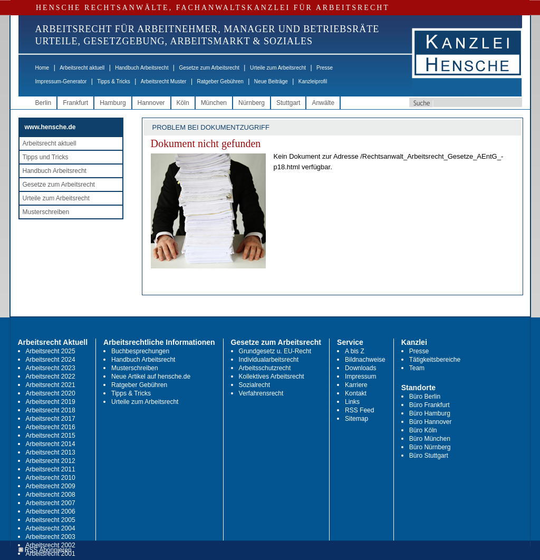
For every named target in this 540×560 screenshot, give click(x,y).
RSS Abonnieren (45, 550)
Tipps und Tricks (46, 157)
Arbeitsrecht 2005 (50, 520)
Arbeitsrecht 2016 (50, 427)
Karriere (356, 385)
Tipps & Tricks (113, 81)
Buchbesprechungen (140, 351)
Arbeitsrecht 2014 (50, 444)
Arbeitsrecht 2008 (50, 494)
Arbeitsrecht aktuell (82, 68)
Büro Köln (423, 430)
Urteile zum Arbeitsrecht (278, 68)
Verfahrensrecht (261, 393)
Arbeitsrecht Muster (164, 81)
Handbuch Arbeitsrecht (141, 68)
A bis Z (354, 351)
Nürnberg (251, 103)
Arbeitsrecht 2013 (50, 452)
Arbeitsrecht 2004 (50, 528)
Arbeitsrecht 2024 (50, 359)
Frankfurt (75, 103)
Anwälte (323, 103)
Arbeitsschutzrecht (265, 368)
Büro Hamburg (429, 413)
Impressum (360, 376)
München (214, 103)
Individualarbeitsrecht (268, 359)
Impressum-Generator (61, 81)
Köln (183, 103)
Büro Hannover (430, 422)
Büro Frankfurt (429, 405)
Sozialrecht (254, 385)
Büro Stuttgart (428, 455)
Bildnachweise (365, 359)
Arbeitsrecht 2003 (50, 536)
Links (352, 401)
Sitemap (356, 418)
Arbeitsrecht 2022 (50, 376)
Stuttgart (288, 103)
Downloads (360, 368)
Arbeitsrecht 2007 (50, 503)
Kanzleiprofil (312, 81)
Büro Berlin (424, 396)
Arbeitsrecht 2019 (50, 401)
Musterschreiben (46, 212)
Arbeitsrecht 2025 (50, 351)
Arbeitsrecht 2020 (50, 393)
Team (417, 368)
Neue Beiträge (271, 81)
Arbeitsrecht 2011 (50, 469)
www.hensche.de (50, 127)
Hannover (151, 103)
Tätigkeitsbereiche (434, 359)
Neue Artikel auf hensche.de (150, 376)
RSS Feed (359, 410)
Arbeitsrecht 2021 (50, 385)
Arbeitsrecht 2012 (50, 461)
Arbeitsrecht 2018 (50, 410)
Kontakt (356, 393)
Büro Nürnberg (430, 447)
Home (42, 68)
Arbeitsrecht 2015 (50, 435)
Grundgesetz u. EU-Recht (275, 351)
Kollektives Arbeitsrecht (271, 376)
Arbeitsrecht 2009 (50, 486)
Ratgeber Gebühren (220, 81)
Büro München (429, 438)
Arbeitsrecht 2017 (50, 418)
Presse (324, 68)
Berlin (43, 103)
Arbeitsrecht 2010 (50, 477)
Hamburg (113, 103)
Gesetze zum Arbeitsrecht (209, 68)
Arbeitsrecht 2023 (50, 368)
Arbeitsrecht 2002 (50, 545)
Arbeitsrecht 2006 (50, 511)
